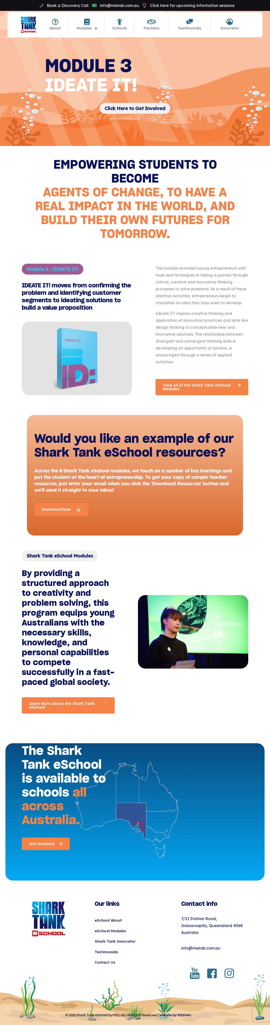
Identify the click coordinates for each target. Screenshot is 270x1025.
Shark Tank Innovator (115, 941)
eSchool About (108, 920)
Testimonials (106, 952)
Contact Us (105, 962)
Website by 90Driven (175, 1015)
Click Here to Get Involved (135, 108)
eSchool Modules (110, 931)
